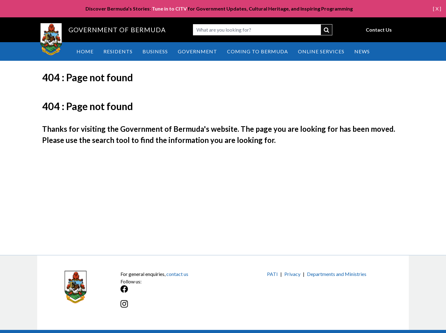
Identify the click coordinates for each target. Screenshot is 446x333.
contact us (177, 274)
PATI (272, 274)
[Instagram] (171, 307)
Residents (118, 51)
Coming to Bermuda (257, 51)
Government (197, 51)
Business (155, 51)
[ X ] (437, 8)
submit (327, 29)
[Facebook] (171, 292)
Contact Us (379, 30)
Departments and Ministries (336, 274)
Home (85, 51)
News (362, 51)
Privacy (292, 274)
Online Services (321, 51)
